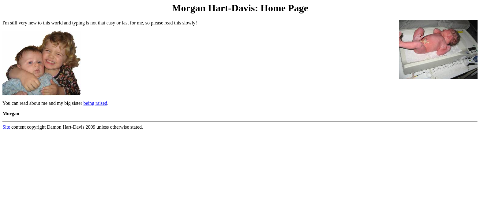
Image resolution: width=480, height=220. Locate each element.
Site (6, 127)
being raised (95, 103)
